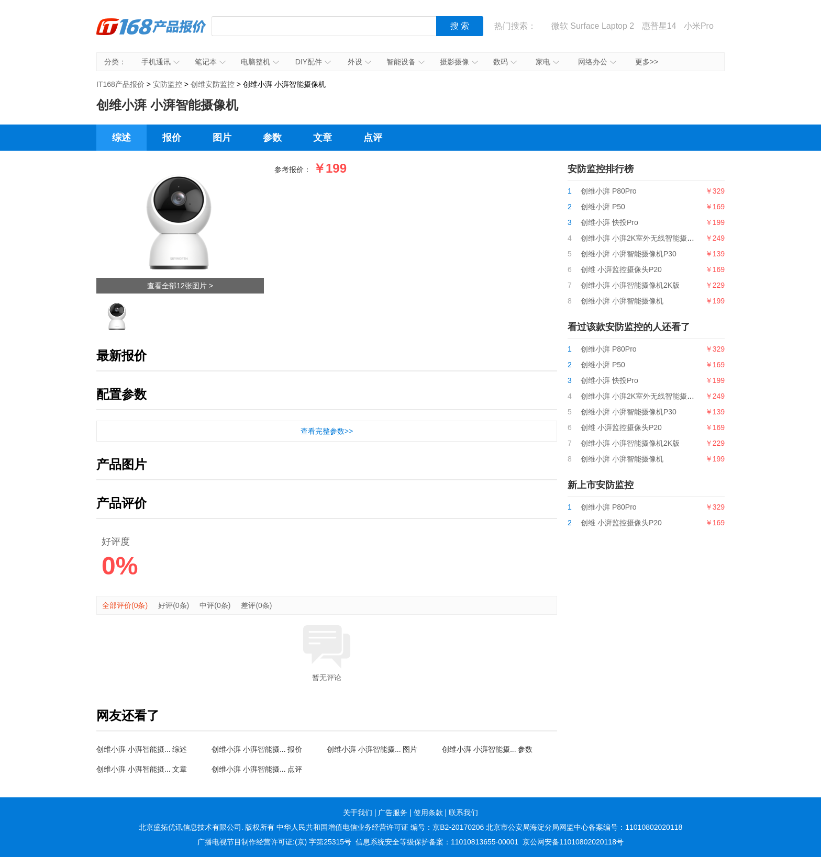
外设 (359, 62)
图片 (222, 137)
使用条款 (428, 812)
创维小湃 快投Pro (609, 222)
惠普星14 (659, 25)
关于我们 (357, 812)
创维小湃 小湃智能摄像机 (622, 301)
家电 (547, 62)
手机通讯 (160, 62)
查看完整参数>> (327, 431)
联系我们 (463, 812)
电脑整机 (260, 62)
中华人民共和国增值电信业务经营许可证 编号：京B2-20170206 (380, 827)
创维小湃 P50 (603, 206)
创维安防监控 (213, 84)
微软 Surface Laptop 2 (592, 25)
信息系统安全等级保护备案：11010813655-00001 (437, 842)
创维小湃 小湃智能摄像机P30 (628, 254)
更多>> (646, 62)
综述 (121, 137)
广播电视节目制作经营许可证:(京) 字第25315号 (274, 842)
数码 (505, 62)
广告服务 (392, 812)
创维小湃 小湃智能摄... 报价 (257, 749)
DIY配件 (313, 62)
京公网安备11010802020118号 (573, 842)
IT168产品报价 (151, 34)
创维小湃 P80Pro (609, 191)
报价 (171, 137)
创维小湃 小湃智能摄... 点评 (257, 769)
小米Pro (699, 25)
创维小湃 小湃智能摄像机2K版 (630, 285)
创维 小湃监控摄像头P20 (621, 269)
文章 (322, 137)
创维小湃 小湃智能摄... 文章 (141, 769)
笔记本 (210, 62)
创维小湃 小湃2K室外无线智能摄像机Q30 (648, 238)
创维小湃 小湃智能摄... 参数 (487, 749)
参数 (272, 137)
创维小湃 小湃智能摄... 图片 (372, 749)
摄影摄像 (459, 62)
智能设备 (405, 62)
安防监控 (167, 84)
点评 (372, 137)
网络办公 (597, 62)
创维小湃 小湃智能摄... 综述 (141, 749)
